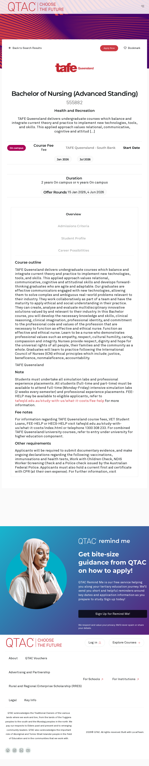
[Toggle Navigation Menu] (142, 6)
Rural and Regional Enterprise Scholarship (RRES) (45, 686)
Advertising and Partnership (29, 672)
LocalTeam (138, 732)
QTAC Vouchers (36, 658)
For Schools (91, 679)
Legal (13, 700)
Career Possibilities (73, 250)
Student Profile (73, 238)
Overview (73, 214)
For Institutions (123, 679)
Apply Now (109, 48)
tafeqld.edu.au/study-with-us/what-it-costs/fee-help (59, 401)
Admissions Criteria (73, 226)
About (13, 658)
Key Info (31, 700)
